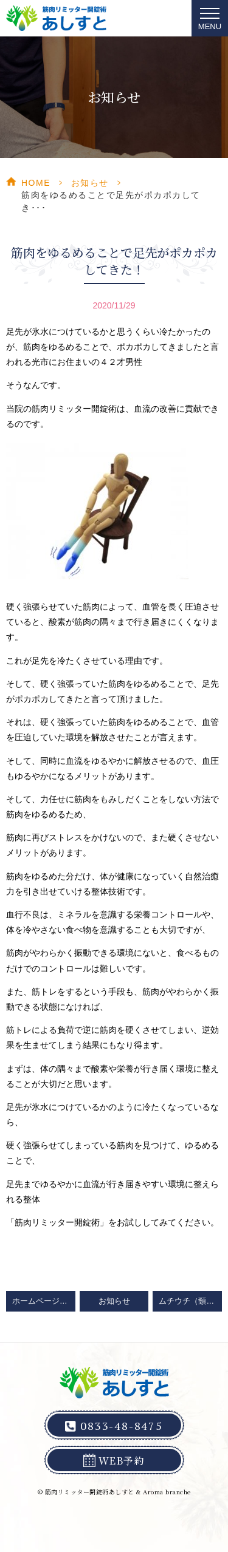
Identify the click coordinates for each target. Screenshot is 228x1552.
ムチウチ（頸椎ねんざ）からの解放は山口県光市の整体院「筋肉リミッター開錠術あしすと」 (190, 1301)
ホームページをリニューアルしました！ (43, 1301)
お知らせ (90, 183)
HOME (35, 183)
